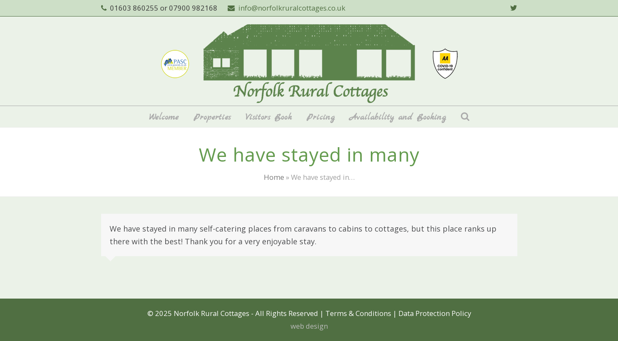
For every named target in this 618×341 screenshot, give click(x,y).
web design (309, 326)
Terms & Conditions (358, 313)
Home (274, 177)
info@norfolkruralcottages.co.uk (291, 8)
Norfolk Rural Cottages (211, 313)
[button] (465, 116)
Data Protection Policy (434, 313)
